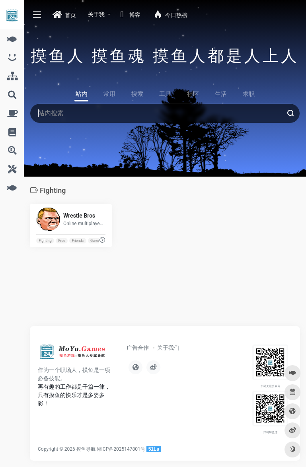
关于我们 (168, 347)
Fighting (45, 241)
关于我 (96, 14)
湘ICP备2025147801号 (121, 449)
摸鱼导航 (86, 449)
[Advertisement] (133, 294)
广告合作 (138, 347)
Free (61, 241)
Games (95, 241)
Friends (78, 241)
